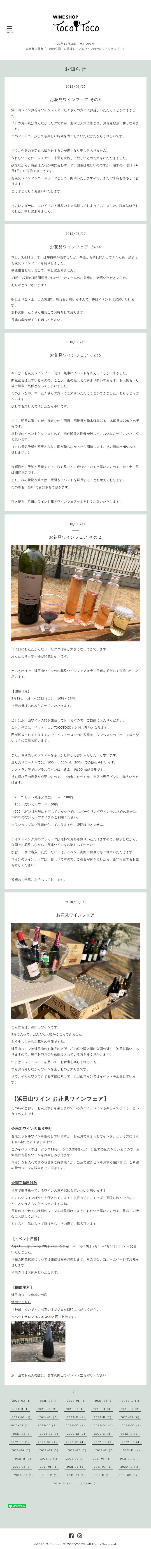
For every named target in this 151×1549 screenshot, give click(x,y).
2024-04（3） (103, 1409)
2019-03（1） (76, 1475)
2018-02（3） (63, 1483)
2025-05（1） (77, 1400)
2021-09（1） (75, 1458)
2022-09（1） (20, 1442)
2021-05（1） (49, 1466)
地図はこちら (21, 1302)
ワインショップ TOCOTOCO (65, 1544)
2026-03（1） (22, 1400)
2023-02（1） (22, 1433)
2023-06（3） (48, 1425)
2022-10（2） (130, 1433)
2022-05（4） (132, 1442)
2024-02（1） (22, 1417)
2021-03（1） (103, 1466)
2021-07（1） (128, 1458)
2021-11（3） (23, 1458)
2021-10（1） (49, 1458)
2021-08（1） (102, 1458)
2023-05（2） (76, 1425)
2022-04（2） (21, 1450)
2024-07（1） (75, 1409)
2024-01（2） (49, 1417)
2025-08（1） (49, 1400)
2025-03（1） (104, 1400)
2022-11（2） (103, 1433)
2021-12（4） (132, 1450)
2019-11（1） (50, 1475)
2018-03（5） (129, 1475)
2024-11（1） (21, 1409)
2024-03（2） (131, 1409)
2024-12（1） (131, 1400)
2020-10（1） (130, 1466)
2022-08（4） (48, 1442)
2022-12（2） (77, 1433)
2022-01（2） (105, 1450)
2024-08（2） (47, 1409)
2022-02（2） (77, 1450)
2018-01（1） (90, 1483)
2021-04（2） (76, 1466)
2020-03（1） (24, 1475)
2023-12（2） (76, 1417)
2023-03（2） (132, 1425)
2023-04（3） (104, 1425)
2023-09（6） (130, 1417)
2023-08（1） (20, 1425)
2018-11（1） (102, 1475)
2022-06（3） (104, 1442)
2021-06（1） (22, 1466)
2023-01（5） (50, 1433)
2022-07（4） (76, 1442)
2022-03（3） (49, 1450)
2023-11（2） (103, 1417)
